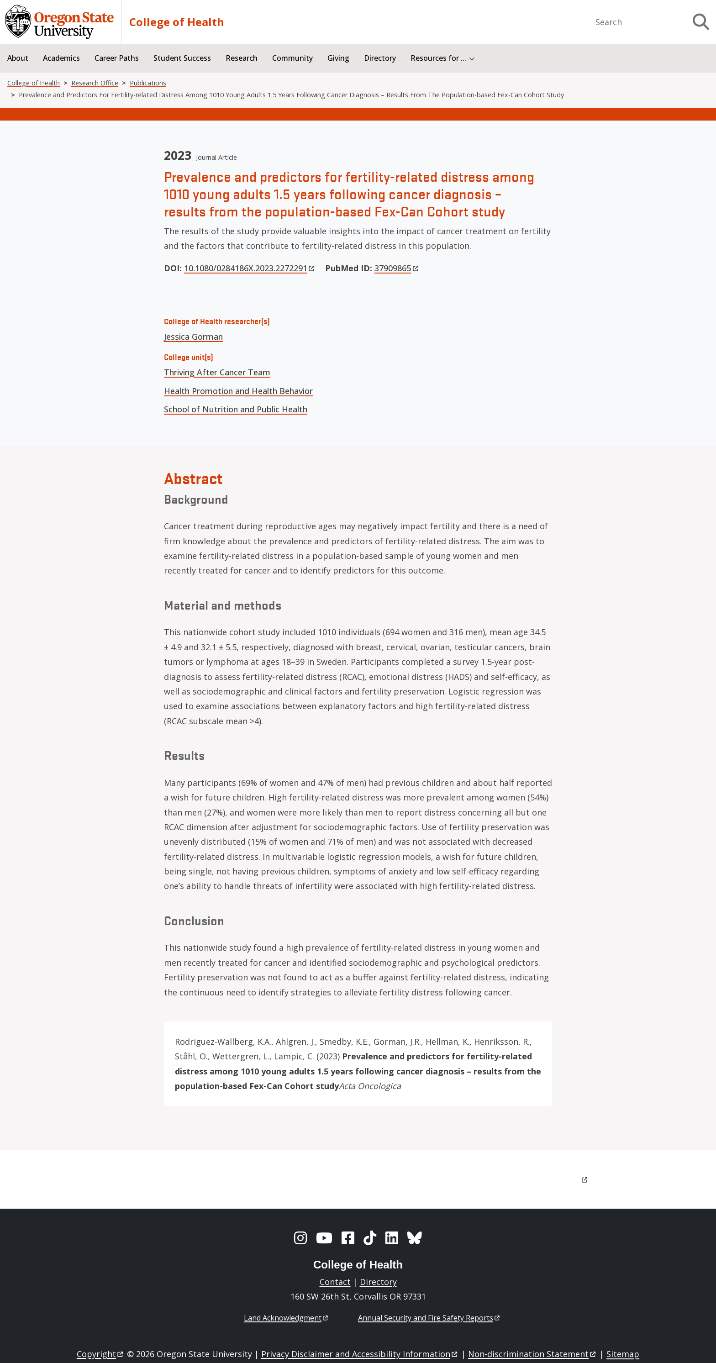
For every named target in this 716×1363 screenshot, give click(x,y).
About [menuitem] (17, 58)
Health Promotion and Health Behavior (238, 390)
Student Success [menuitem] (182, 58)
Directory (378, 1281)
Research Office (94, 83)
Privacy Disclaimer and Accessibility (360, 1353)
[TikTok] (369, 1238)
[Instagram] (300, 1238)
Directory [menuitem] (380, 58)
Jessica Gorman (193, 336)
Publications (148, 83)
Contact (335, 1281)
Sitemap (622, 1353)
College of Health (176, 22)
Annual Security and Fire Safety (429, 1318)
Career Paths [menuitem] (117, 58)
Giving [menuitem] (338, 58)
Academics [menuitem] (61, 58)
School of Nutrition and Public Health (235, 409)
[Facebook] (348, 1238)
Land (286, 1318)
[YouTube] (324, 1238)
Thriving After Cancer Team (217, 372)
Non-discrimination (532, 1353)
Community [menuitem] (292, 58)
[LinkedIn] (391, 1238)
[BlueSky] (414, 1238)
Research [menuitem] (242, 58)
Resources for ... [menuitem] (438, 58)
